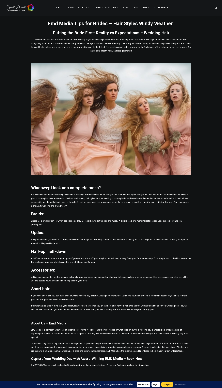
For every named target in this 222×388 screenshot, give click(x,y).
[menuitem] (59, 8)
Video (71, 8)
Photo (59, 8)
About (146, 8)
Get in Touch (161, 8)
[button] (216, 8)
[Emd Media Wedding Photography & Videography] (20, 8)
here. (147, 366)
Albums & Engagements (105, 8)
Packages (83, 8)
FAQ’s (135, 8)
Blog (125, 8)
